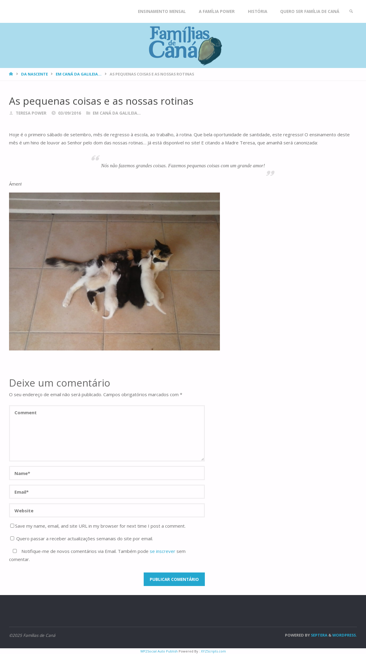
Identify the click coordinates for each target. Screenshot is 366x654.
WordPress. (344, 635)
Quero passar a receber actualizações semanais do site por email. (81, 538)
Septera (318, 635)
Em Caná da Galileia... (79, 74)
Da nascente (34, 74)
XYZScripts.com (213, 651)
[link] (351, 11)
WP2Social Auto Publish (159, 651)
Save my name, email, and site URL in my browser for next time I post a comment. (98, 526)
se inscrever (162, 551)
